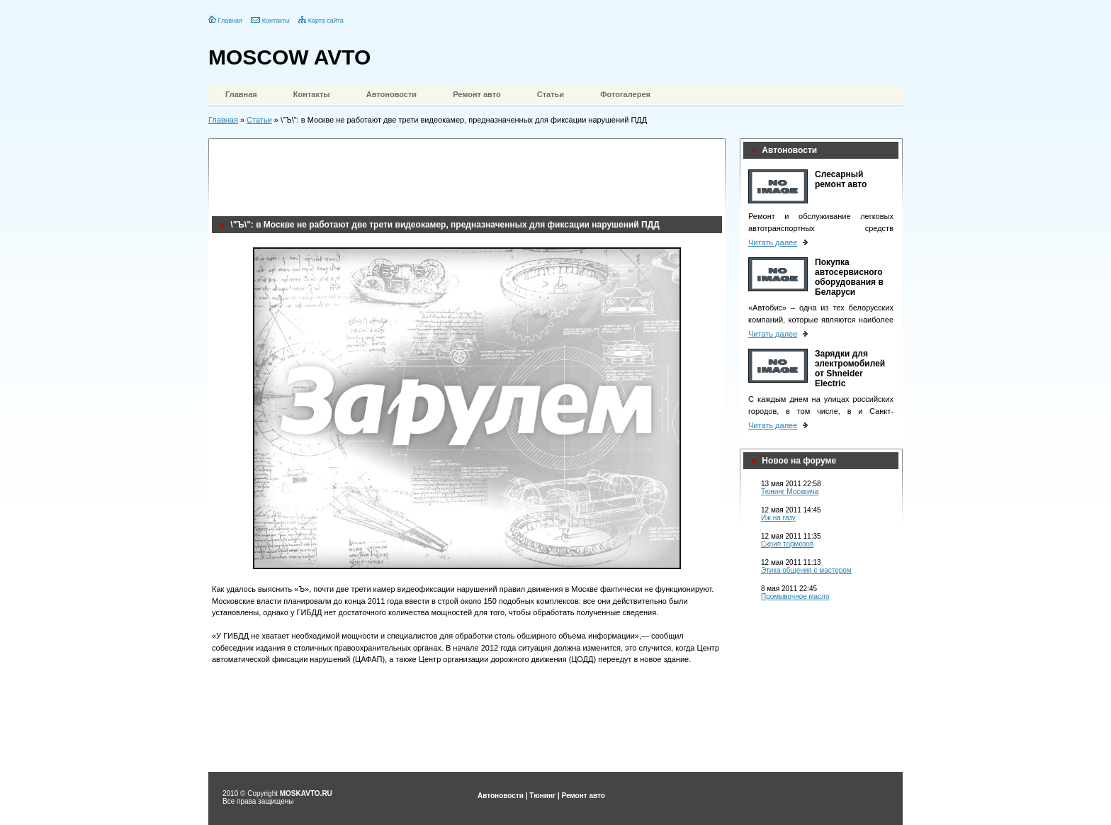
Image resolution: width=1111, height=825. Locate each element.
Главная (230, 20)
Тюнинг (542, 795)
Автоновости (391, 94)
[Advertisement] (470, 174)
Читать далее (772, 242)
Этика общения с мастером (806, 570)
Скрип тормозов (787, 544)
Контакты (276, 20)
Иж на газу (778, 518)
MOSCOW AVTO (289, 57)
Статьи (550, 94)
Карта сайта (326, 20)
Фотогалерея (625, 94)
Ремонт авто (477, 94)
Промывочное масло (795, 596)
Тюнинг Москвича (789, 491)
